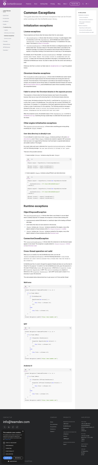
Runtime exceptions (82, 25)
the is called (57, 229)
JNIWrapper (66, 438)
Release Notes (6, 44)
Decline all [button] (18, 458)
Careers (52, 431)
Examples (5, 50)
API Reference (6, 47)
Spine (64, 444)
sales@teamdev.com (55, 66)
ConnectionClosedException (85, 30)
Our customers (53, 424)
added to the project (43, 43)
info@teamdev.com (16, 422)
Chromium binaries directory (33, 84)
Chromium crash (54, 233)
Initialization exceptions (83, 15)
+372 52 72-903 (85, 435)
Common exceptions (9, 35)
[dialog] (13, 446)
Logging (6, 30)
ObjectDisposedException (85, 28)
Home (51, 422)
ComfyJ (65, 436)
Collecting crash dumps (9, 33)
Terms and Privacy (27, 461)
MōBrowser (66, 428)
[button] (13, 461)
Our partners (53, 426)
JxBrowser (65, 423)
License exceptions (83, 17)
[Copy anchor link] (54, 25)
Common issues (7, 38)
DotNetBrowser (14, 4)
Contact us (53, 429)
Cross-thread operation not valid (86, 32)
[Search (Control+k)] (82, 3)
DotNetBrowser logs (29, 115)
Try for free (74, 3)
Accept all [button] (8, 458)
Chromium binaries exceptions (86, 19)
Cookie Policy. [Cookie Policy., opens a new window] (8, 439)
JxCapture (65, 434)
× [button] (22, 431)
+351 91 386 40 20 (85, 423)
